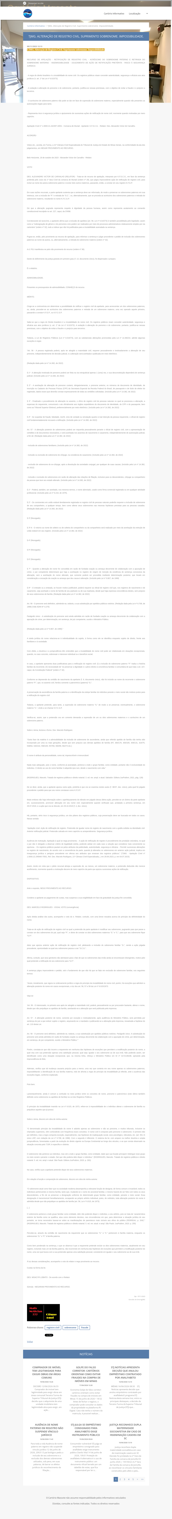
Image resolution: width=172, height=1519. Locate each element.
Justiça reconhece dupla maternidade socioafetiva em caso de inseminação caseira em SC (125, 1431)
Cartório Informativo (114, 13)
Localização (134, 13)
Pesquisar (24, 3)
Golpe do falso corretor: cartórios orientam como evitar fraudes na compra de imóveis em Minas (85, 1374)
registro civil (53, 1327)
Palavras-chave (35, 1327)
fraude (84, 1327)
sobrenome (70, 1327)
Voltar (30, 1341)
